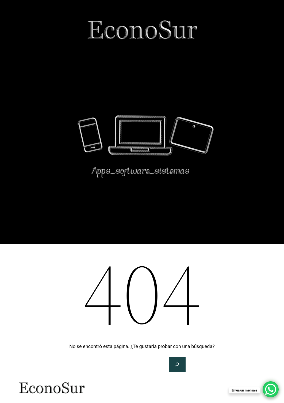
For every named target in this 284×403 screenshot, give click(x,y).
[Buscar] (177, 364)
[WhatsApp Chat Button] (271, 389)
